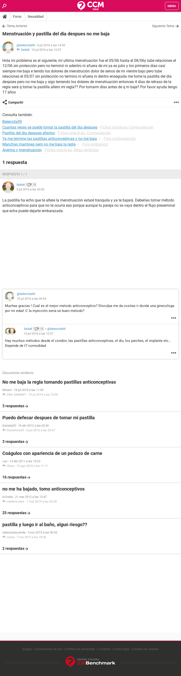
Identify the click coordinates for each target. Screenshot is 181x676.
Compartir (15, 102)
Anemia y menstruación (22, 150)
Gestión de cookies (146, 649)
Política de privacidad (80, 649)
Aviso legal (121, 649)
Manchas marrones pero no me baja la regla (39, 144)
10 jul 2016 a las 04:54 (31, 298)
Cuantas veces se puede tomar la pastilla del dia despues (49, 127)
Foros (17, 16)
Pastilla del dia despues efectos (28, 133)
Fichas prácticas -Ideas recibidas (72, 150)
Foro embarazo (95, 144)
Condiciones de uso (48, 649)
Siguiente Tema (163, 26)
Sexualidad (36, 16)
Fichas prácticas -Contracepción (126, 127)
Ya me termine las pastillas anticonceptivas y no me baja (49, 138)
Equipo (27, 649)
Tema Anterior (17, 26)
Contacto (105, 649)
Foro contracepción (120, 138)
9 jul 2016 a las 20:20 (30, 189)
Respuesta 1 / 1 (14, 174)
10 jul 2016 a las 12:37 (46, 49)
